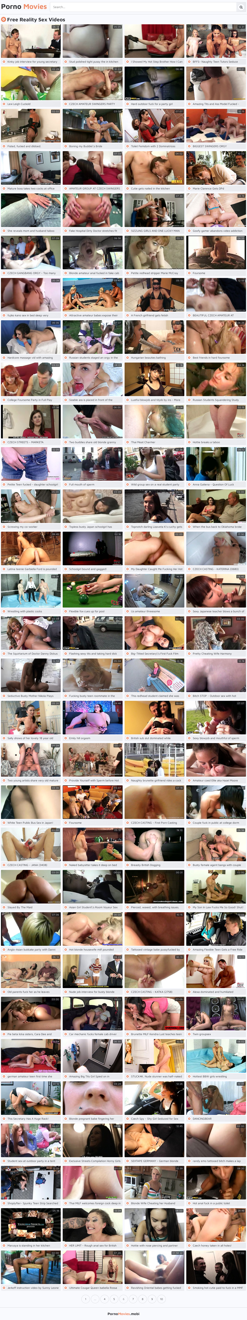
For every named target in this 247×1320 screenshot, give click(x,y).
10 (161, 1299)
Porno (24, 6)
